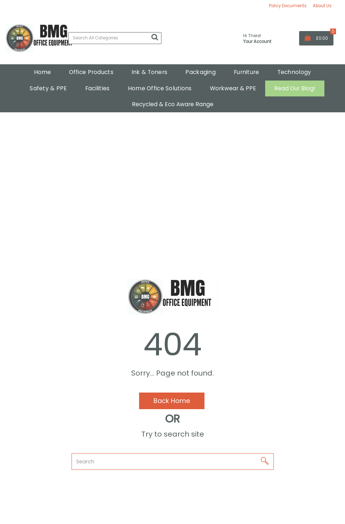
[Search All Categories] (114, 38)
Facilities (97, 88)
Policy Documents (288, 6)
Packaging (200, 72)
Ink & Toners (149, 72)
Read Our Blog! (294, 88)
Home (42, 72)
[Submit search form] (154, 37)
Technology (294, 72)
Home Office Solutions (160, 88)
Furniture (246, 72)
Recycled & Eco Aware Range (173, 104)
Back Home (172, 400)
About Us (322, 6)
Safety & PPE (48, 88)
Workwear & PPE (233, 88)
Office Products (91, 72)
